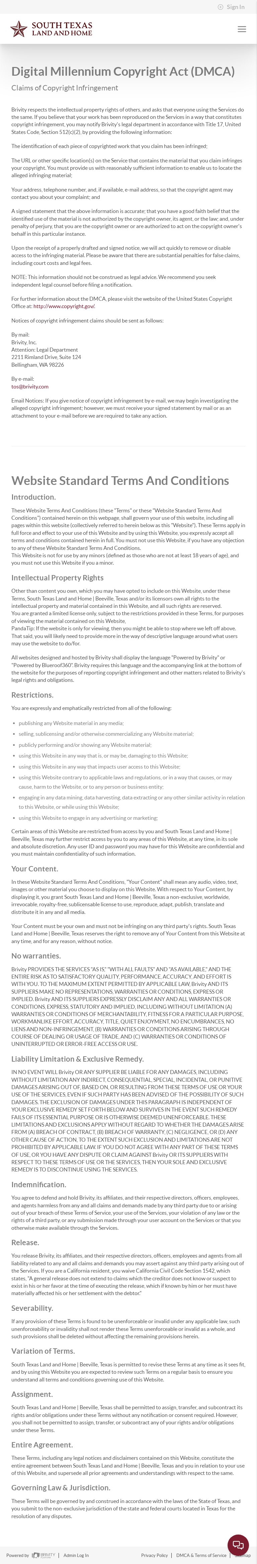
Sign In (231, 7)
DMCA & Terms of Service (201, 1555)
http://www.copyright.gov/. (64, 306)
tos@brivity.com (30, 386)
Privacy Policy (154, 1555)
